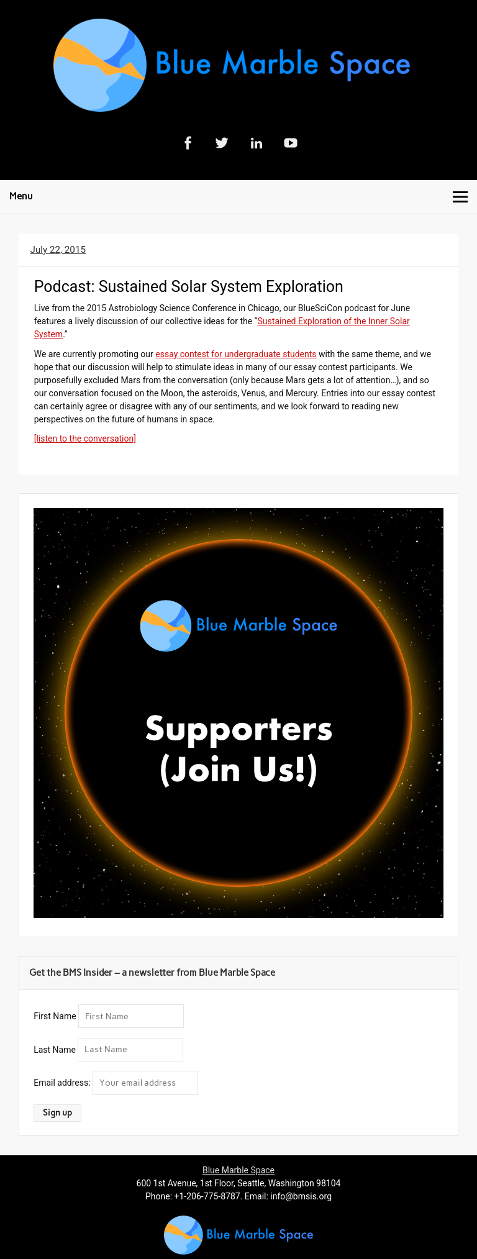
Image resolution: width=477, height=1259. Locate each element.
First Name (55, 1016)
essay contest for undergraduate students (235, 354)
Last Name (55, 1049)
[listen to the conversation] (85, 438)
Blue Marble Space (238, 1170)
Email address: (63, 1083)
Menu (21, 196)
